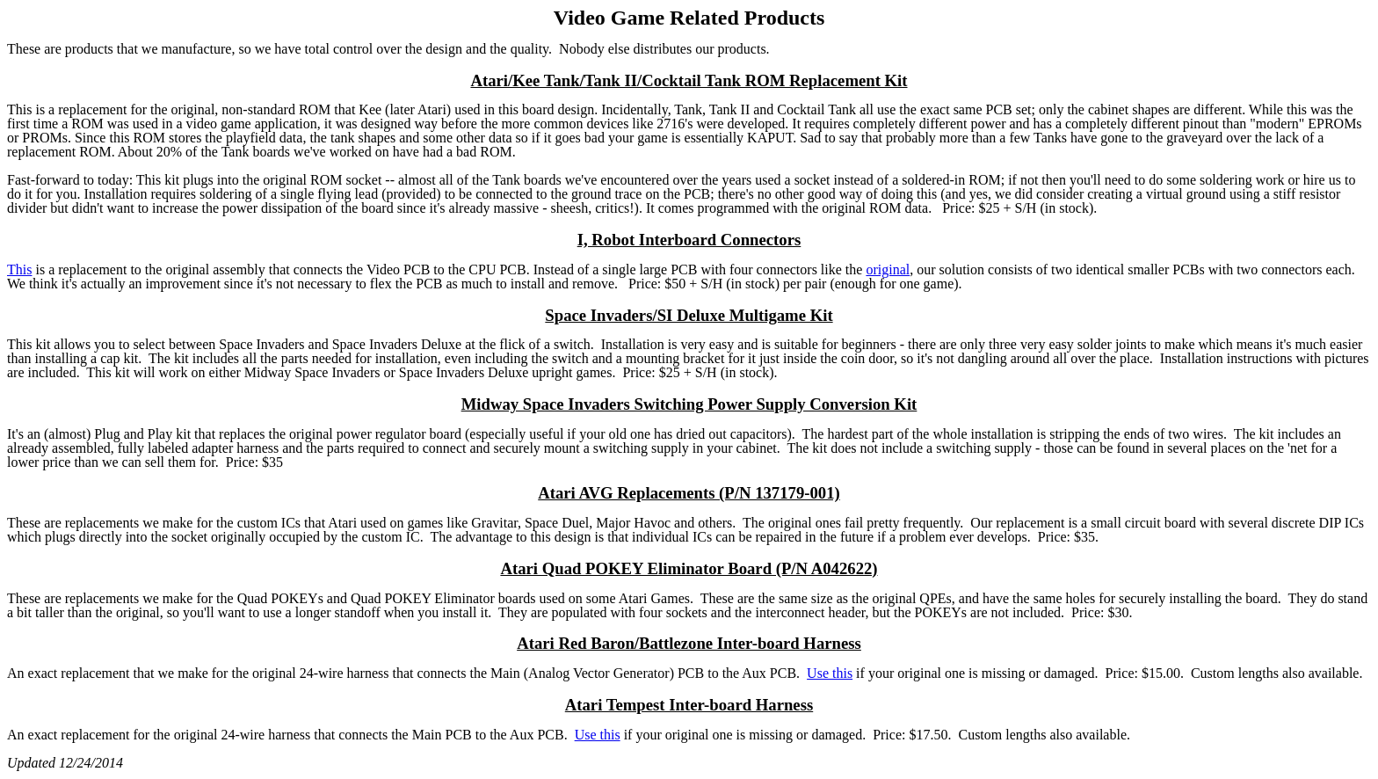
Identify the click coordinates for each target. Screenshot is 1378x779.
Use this (829, 673)
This (19, 269)
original (888, 269)
